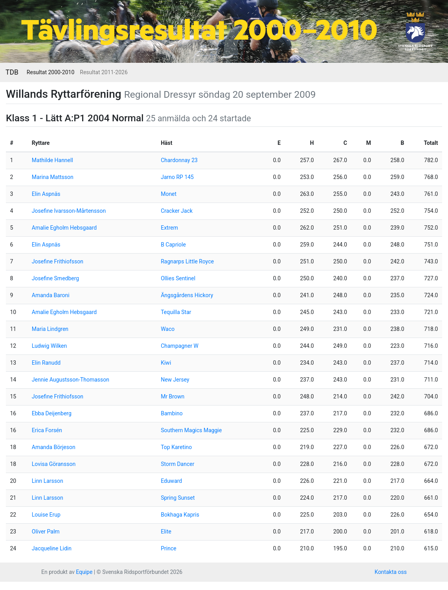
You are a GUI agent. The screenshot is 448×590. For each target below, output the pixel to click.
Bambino (172, 413)
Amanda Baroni (51, 295)
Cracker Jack (177, 211)
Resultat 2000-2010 (50, 72)
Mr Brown (172, 396)
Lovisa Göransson (53, 464)
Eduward (171, 481)
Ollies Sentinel (178, 278)
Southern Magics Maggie (191, 430)
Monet (168, 194)
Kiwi (166, 363)
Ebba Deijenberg (52, 413)
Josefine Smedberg (55, 278)
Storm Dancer (177, 464)
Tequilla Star (176, 312)
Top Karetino (176, 447)
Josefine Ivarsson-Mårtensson (69, 211)
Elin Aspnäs (46, 194)
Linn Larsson (47, 481)
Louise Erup (46, 514)
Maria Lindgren (50, 329)
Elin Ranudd (46, 363)
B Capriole (173, 244)
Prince (168, 548)
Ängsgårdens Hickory (187, 295)
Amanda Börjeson (53, 447)
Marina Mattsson (52, 177)
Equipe (84, 572)
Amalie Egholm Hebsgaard (64, 228)
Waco (167, 329)
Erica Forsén (47, 430)
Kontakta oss (391, 572)
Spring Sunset (178, 498)
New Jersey (175, 379)
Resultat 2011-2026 (103, 72)
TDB (12, 72)
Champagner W (179, 346)
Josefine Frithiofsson (57, 261)
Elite (166, 531)
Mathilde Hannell (52, 160)
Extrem (169, 228)
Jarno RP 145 (177, 177)
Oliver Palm (46, 531)
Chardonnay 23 (179, 160)
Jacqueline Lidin (52, 548)
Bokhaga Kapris (180, 514)
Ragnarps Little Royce (187, 261)
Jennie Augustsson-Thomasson (70, 379)
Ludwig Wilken (49, 346)
